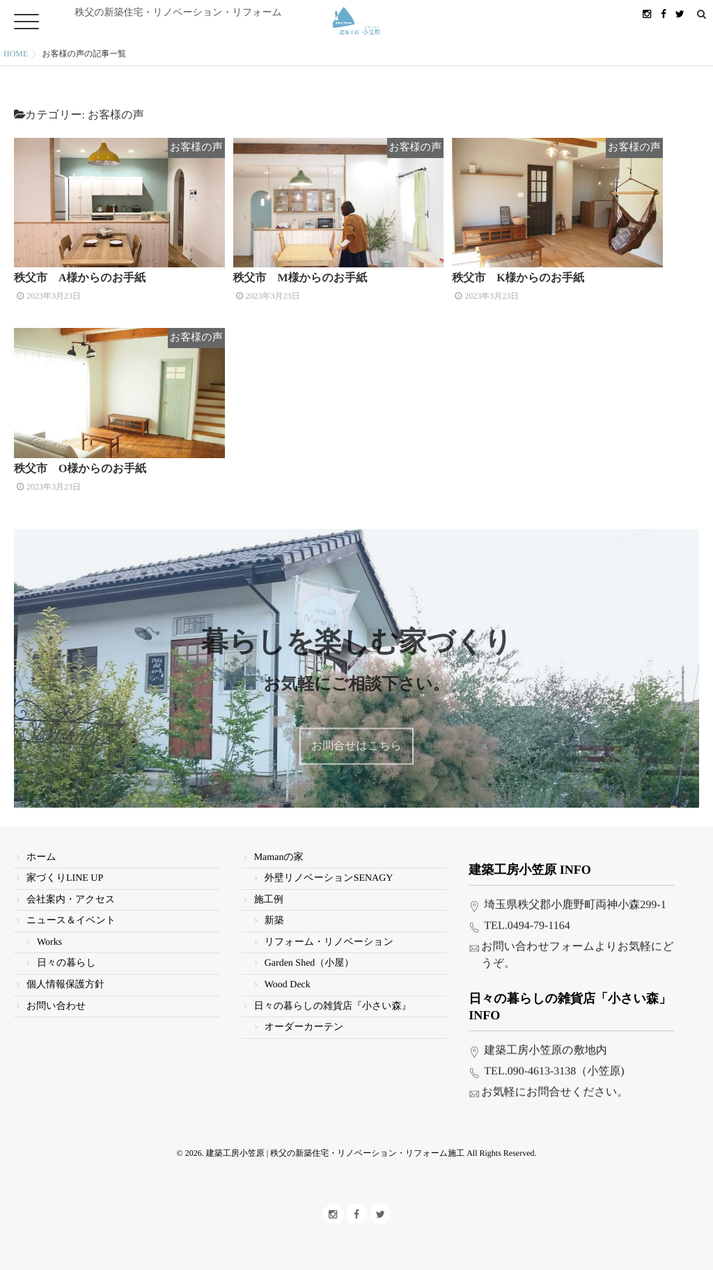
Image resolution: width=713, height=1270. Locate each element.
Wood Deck (288, 974)
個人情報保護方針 (65, 974)
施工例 (268, 889)
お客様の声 (203, 147)
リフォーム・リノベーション (329, 932)
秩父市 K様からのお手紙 (518, 282)
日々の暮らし (66, 953)
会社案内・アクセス (70, 889)
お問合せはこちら (356, 748)
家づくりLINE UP (64, 868)
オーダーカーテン (304, 1017)
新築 (274, 910)
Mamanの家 (279, 847)
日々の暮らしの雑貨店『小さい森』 (333, 996)
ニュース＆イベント (71, 910)
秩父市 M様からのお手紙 (300, 282)
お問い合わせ (56, 996)
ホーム (41, 847)
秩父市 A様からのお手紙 (80, 282)
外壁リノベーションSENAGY (329, 868)
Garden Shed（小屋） (309, 953)
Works (49, 932)
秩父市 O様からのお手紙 (80, 477)
